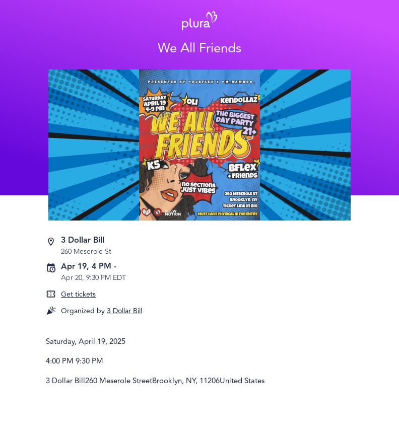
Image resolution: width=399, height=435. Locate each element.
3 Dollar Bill (124, 311)
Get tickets (78, 294)
